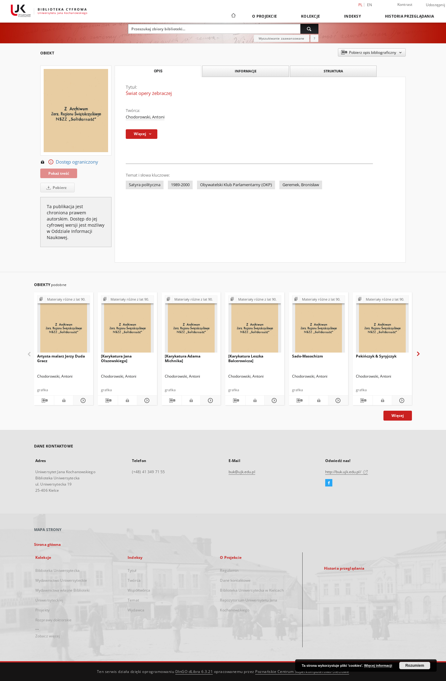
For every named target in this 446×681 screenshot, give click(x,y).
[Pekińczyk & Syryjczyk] (382, 326)
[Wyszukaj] (309, 29)
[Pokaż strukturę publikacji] (63, 299)
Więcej (397, 415)
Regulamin (229, 570)
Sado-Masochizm (307, 356)
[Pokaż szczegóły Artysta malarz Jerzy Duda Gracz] (82, 400)
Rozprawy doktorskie (53, 620)
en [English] (369, 5)
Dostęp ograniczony (69, 162)
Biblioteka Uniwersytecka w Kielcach (251, 590)
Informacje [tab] (245, 71)
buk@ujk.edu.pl (242, 471)
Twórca (134, 580)
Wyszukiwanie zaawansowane (281, 38)
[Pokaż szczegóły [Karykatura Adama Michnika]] (210, 400)
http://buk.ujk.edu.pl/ (346, 471)
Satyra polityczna (144, 184)
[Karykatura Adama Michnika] (182, 358)
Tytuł (132, 570)
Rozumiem (414, 665)
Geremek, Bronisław (300, 184)
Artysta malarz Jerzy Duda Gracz (61, 358)
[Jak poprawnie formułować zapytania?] (314, 38)
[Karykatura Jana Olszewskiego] (116, 358)
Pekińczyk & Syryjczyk (376, 356)
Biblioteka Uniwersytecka (57, 570)
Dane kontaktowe (235, 580)
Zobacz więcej (47, 636)
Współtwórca (139, 590)
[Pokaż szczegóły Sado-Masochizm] (337, 400)
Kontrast (405, 4)
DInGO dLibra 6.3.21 (194, 671)
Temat (133, 600)
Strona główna (47, 544)
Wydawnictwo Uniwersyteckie (61, 580)
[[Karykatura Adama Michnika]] (191, 326)
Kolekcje (310, 16)
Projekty (42, 610)
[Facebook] (328, 483)
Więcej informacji (378, 665)
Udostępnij (435, 4)
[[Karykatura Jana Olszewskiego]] (127, 326)
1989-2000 (180, 184)
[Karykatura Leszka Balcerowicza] (245, 358)
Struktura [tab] (333, 71)
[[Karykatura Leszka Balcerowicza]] (255, 326)
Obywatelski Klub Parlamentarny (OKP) (236, 184)
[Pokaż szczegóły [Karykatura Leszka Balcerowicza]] (273, 400)
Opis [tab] (158, 71)
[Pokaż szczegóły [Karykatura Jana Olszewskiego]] (146, 400)
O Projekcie (264, 16)
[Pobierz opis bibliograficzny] (44, 400)
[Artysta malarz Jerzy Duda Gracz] (63, 326)
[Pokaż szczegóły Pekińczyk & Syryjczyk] (401, 400)
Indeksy (352, 16)
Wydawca (136, 610)
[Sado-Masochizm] (318, 326)
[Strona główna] (233, 16)
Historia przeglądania (409, 16)
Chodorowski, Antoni (145, 117)
